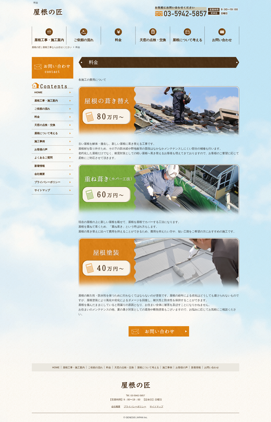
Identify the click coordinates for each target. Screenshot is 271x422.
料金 (118, 40)
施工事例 (39, 142)
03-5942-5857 (137, 395)
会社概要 (39, 175)
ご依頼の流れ (84, 40)
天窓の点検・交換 (153, 40)
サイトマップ (42, 192)
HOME (38, 92)
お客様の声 (41, 150)
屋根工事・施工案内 (49, 40)
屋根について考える (187, 40)
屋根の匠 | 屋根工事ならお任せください (52, 47)
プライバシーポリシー (48, 184)
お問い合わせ (222, 40)
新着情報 (39, 167)
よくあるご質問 (44, 159)
